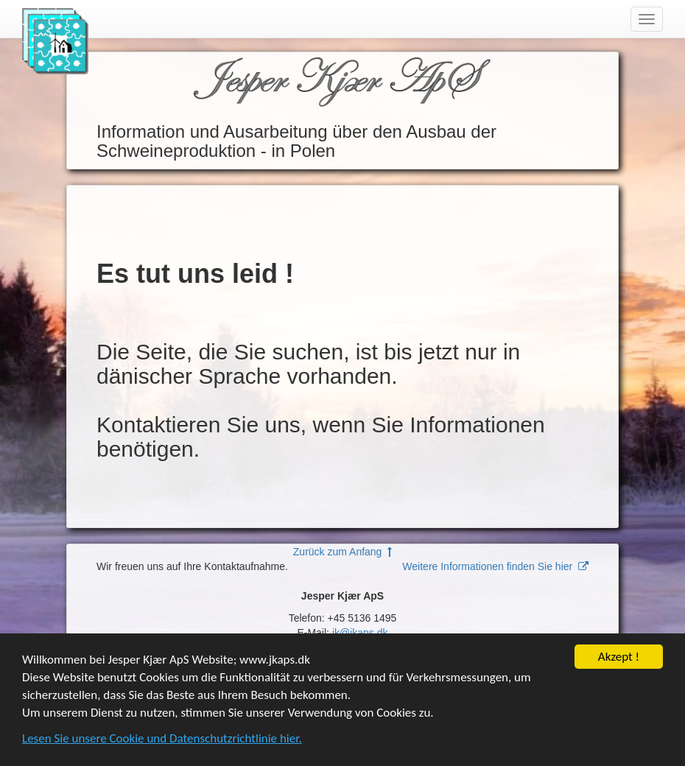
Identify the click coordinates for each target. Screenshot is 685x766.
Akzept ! (618, 657)
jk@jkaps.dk (360, 633)
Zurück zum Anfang (342, 552)
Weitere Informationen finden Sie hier (495, 566)
